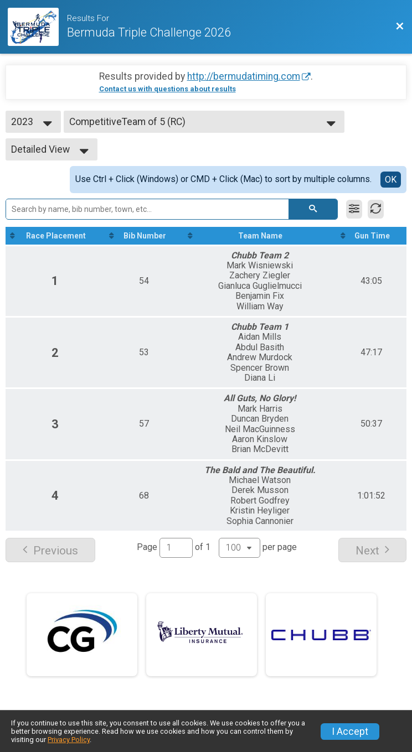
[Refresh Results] (376, 209)
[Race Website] (37, 27)
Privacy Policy (69, 739)
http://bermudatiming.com (243, 76)
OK (390, 179)
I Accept (350, 731)
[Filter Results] (354, 209)
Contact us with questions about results (167, 89)
